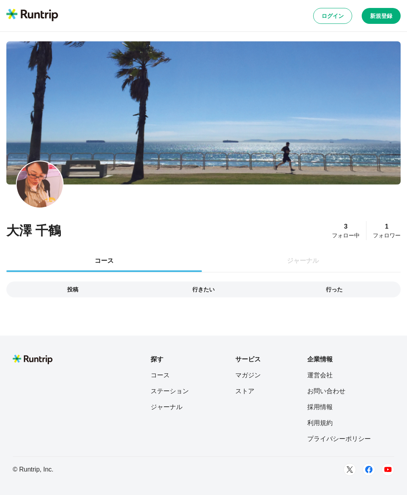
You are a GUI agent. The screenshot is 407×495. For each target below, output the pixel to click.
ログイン (333, 16)
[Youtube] (388, 469)
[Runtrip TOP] (32, 15)
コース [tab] (104, 260)
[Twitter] (349, 469)
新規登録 (381, 16)
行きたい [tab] (203, 289)
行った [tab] (334, 289)
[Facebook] (368, 469)
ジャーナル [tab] (303, 260)
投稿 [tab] (72, 289)
